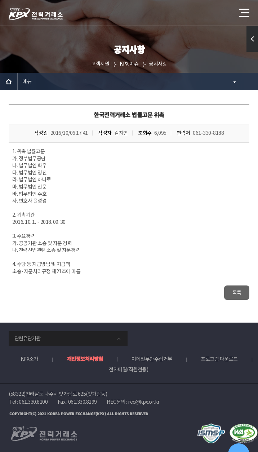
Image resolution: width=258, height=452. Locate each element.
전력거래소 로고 (36, 13)
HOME (8, 81)
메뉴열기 (243, 10)
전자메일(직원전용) (128, 369)
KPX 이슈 (129, 64)
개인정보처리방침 (85, 358)
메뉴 (26, 81)
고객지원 (100, 64)
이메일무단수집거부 (152, 359)
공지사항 (158, 64)
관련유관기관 (27, 338)
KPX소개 (30, 359)
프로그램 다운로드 (219, 359)
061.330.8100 (33, 402)
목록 (236, 292)
